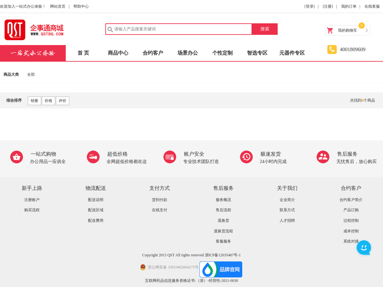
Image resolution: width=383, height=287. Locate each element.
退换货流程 (223, 231)
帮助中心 (81, 6)
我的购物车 (347, 30)
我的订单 (349, 6)
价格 (48, 100)
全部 (31, 74)
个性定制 (222, 53)
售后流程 (223, 210)
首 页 (83, 53)
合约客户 (153, 53)
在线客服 (372, 6)
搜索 (264, 29)
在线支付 (159, 210)
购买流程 (32, 210)
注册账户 (32, 200)
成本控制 (351, 231)
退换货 (223, 220)
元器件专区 (292, 53)
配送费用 (95, 220)
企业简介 (287, 200)
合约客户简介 (351, 200)
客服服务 (223, 241)
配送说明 (95, 200)
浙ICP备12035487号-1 (223, 255)
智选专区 (257, 53)
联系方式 (287, 210)
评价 (62, 100)
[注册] (328, 6)
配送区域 (95, 210)
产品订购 (351, 210)
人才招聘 (287, 220)
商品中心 (118, 53)
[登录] (309, 6)
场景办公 (187, 53)
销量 (34, 100)
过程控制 (351, 220)
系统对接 (351, 241)
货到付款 (159, 200)
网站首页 (57, 6)
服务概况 (223, 200)
